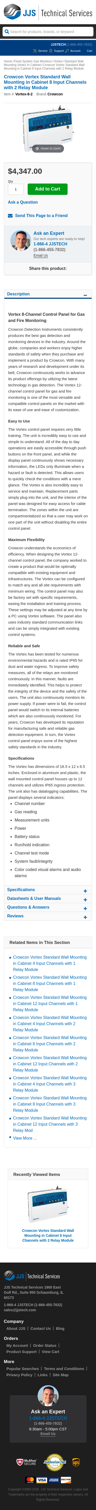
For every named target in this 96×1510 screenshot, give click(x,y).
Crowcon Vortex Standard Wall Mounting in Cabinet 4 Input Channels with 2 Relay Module (50, 1023)
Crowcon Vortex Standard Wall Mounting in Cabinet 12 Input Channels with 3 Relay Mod (50, 1124)
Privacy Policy (19, 1375)
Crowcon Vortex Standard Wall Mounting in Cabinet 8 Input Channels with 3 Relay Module (50, 1104)
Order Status (44, 1345)
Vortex (58, 61)
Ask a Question (23, 202)
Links (43, 1375)
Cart (87, 50)
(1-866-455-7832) (79, 44)
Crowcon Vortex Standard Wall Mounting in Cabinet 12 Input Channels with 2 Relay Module (50, 1064)
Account (72, 50)
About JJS (15, 1328)
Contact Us (40, 1328)
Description (48, 295)
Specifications (48, 890)
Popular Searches (22, 1368)
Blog (60, 1328)
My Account (17, 1345)
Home (8, 61)
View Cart (50, 1351)
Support (56, 50)
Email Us (41, 255)
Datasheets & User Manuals (48, 899)
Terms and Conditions (64, 1368)
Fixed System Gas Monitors (33, 61)
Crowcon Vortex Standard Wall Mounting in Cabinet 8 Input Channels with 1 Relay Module (50, 983)
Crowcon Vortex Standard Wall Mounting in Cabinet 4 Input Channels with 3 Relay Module (50, 1084)
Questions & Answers (48, 908)
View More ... (25, 1138)
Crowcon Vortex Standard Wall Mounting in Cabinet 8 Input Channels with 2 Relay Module (50, 1043)
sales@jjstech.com (20, 1310)
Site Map (61, 1375)
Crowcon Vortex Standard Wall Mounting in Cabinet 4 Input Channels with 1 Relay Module (50, 963)
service (40, 50)
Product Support (21, 1351)
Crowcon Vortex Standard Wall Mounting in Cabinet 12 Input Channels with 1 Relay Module (50, 1003)
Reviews (48, 917)
